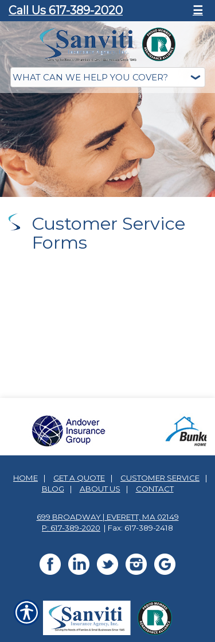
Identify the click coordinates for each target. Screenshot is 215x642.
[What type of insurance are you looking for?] (107, 77)
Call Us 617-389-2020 (66, 10)
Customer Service (160, 474)
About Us (100, 485)
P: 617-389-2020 (71, 524)
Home (25, 474)
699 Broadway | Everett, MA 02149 (108, 513)
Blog (53, 485)
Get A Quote (79, 474)
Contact (155, 485)
